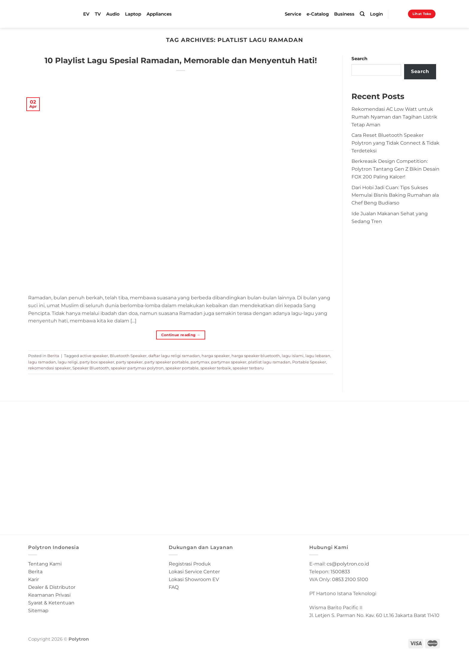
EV (86, 14)
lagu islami (293, 355)
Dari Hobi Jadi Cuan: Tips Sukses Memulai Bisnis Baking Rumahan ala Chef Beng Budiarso (395, 195)
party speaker (129, 362)
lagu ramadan (42, 362)
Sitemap (38, 610)
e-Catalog (318, 14)
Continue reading (180, 335)
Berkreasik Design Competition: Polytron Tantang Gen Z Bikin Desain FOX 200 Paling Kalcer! (395, 169)
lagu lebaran (317, 355)
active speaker (94, 355)
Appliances (159, 14)
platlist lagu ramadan (269, 362)
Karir (33, 579)
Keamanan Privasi (49, 595)
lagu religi (68, 362)
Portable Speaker (309, 362)
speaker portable (182, 368)
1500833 (340, 571)
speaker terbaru (248, 368)
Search (359, 58)
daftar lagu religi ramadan (174, 355)
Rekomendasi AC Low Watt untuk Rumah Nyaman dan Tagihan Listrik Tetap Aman (394, 117)
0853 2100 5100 (350, 579)
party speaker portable (166, 362)
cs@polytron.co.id (348, 564)
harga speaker (216, 355)
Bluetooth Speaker (128, 355)
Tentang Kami (45, 564)
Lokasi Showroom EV (194, 579)
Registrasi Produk (190, 564)
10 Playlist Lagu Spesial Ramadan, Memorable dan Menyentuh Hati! (181, 60)
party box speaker (97, 362)
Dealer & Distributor (51, 587)
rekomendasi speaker (49, 368)
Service (293, 14)
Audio (113, 14)
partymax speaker (228, 362)
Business (344, 14)
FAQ (174, 587)
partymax (200, 362)
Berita (53, 355)
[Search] (362, 14)
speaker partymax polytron (137, 368)
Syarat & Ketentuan (51, 603)
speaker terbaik (215, 368)
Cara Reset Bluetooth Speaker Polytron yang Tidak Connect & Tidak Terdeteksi (395, 143)
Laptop (133, 14)
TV (98, 14)
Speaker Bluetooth (90, 368)
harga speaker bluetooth (256, 355)
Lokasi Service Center (194, 571)
